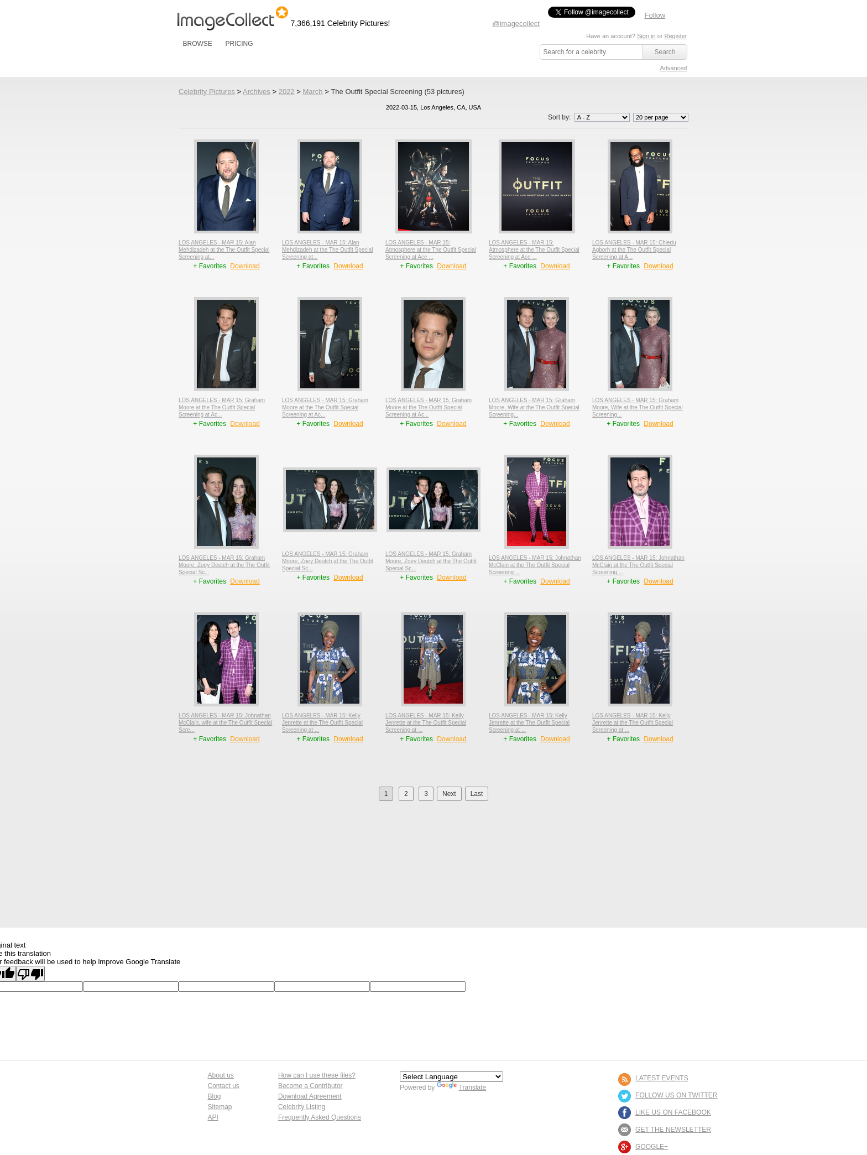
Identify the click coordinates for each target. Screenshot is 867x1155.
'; (602, 117)
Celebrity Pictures (207, 91)
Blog (214, 1096)
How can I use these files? (317, 1075)
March (312, 91)
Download (244, 266)
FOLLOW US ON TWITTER (676, 1095)
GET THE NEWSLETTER (673, 1129)
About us (221, 1075)
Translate (462, 1087)
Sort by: (589, 117)
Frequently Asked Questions (319, 1117)
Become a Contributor (310, 1086)
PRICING (239, 44)
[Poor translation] (30, 973)
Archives (256, 91)
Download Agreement (310, 1096)
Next (449, 794)
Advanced (673, 68)
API (213, 1117)
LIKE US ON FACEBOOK (673, 1112)
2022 (287, 91)
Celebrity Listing (301, 1107)
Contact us (223, 1086)
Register (676, 36)
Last (477, 794)
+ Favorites (210, 266)
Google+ (651, 1147)
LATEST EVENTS (661, 1078)
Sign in (646, 36)
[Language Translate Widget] (451, 1076)
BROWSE (197, 44)
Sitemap (220, 1107)
